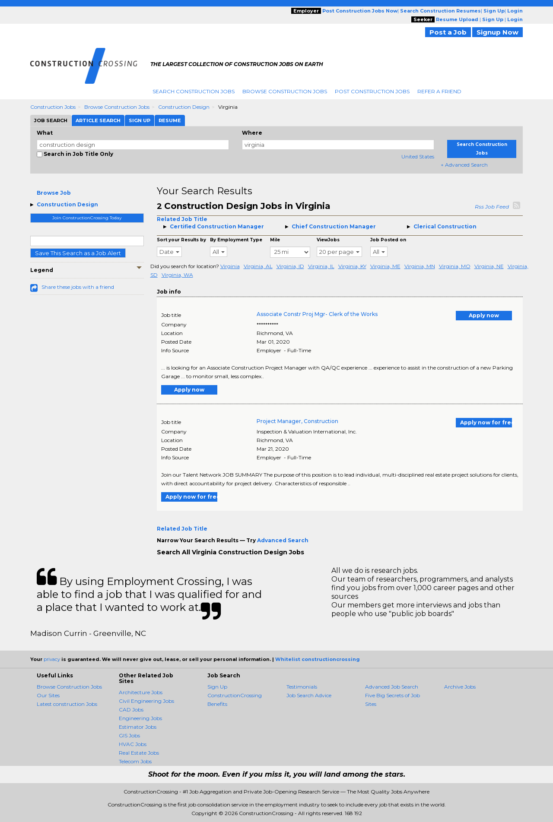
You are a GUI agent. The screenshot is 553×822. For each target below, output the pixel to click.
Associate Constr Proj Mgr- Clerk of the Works (317, 314)
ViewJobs (328, 240)
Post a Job (448, 32)
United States (417, 156)
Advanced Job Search (391, 686)
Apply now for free (486, 422)
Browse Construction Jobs (284, 91)
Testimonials (301, 686)
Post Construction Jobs (372, 91)
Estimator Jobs (137, 727)
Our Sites (48, 695)
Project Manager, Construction (297, 421)
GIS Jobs (129, 735)
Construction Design (184, 107)
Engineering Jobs (140, 718)
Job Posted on (388, 240)
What (45, 133)
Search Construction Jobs (194, 91)
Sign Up (217, 686)
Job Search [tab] (50, 120)
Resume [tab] (170, 120)
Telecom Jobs (135, 761)
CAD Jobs (131, 709)
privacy (52, 659)
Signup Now (497, 32)
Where (252, 133)
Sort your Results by (181, 240)
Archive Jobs (460, 686)
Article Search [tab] (98, 120)
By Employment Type (236, 240)
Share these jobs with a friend (77, 287)
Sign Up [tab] (139, 120)
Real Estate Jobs (139, 752)
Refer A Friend (439, 91)
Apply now (484, 315)
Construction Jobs (53, 107)
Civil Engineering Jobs (146, 701)
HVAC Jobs (132, 744)
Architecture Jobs (140, 692)
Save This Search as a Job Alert (78, 253)
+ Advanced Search (464, 164)
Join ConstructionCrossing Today (86, 218)
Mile (275, 240)
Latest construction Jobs (67, 704)
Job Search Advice (308, 695)
